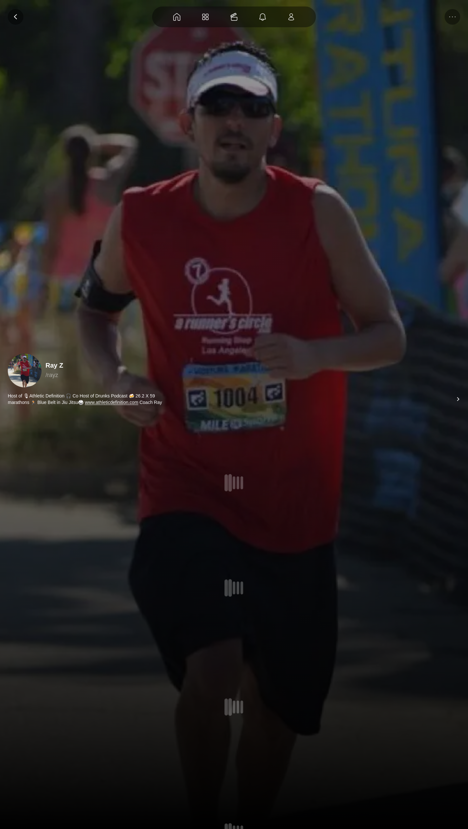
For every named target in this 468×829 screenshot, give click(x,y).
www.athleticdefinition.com (111, 402)
